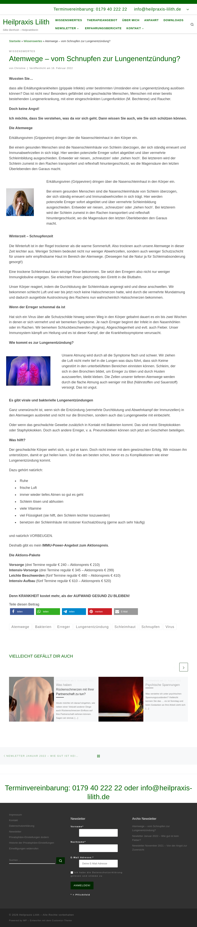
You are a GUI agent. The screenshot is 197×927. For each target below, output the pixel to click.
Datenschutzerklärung (21, 825)
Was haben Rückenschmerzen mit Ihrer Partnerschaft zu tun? (75, 689)
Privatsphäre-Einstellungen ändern (29, 837)
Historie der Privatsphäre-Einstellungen (31, 842)
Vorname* (77, 826)
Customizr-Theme (62, 920)
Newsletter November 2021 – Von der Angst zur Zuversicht (159, 847)
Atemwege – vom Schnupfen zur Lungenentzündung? (151, 828)
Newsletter (15, 831)
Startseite (15, 41)
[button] (22, 611)
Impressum (15, 814)
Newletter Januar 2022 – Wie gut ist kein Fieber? (155, 838)
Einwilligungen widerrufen (23, 848)
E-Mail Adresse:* (82, 857)
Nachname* (78, 842)
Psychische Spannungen (162, 684)
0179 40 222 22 (97, 788)
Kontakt (13, 820)
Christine (20, 68)
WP (25, 920)
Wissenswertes (33, 41)
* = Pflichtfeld (80, 895)
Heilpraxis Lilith (29, 914)
